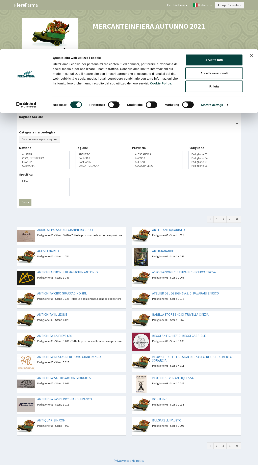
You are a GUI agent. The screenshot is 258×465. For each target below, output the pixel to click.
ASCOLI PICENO (157, 166)
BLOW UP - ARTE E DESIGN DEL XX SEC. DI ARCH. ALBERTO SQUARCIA (192, 358)
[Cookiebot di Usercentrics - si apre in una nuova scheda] (26, 56)
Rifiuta (214, 37)
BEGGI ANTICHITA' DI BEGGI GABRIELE (179, 336)
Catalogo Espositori (199, 72)
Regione (82, 148)
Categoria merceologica (37, 132)
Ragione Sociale (31, 117)
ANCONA (157, 158)
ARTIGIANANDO (163, 251)
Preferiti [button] (228, 72)
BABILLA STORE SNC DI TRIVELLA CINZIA (180, 314)
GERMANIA (44, 166)
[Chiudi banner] (251, 6)
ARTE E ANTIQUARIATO (168, 230)
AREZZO (157, 162)
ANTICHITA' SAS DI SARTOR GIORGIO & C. (65, 378)
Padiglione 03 (213, 154)
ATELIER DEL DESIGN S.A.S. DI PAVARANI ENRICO (185, 293)
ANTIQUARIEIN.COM (51, 420)
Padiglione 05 (213, 162)
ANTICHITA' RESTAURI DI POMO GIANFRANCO (69, 357)
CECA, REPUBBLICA (44, 158)
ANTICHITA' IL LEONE (52, 314)
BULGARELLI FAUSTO (166, 420)
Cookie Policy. (161, 34)
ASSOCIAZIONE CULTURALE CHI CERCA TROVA (184, 272)
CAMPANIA (100, 162)
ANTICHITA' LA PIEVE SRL (54, 336)
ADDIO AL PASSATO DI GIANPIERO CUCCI (65, 230)
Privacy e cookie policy (129, 461)
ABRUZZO (100, 154)
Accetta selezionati (214, 24)
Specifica (26, 174)
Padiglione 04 (213, 158)
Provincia (139, 148)
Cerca (25, 202)
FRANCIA (44, 162)
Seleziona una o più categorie (39, 139)
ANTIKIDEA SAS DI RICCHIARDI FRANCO (64, 399)
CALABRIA (100, 158)
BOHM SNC (159, 399)
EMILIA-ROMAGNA (100, 166)
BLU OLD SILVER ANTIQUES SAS (173, 378)
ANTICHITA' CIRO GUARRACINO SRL (62, 293)
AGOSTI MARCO (48, 251)
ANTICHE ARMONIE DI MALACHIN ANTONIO (67, 272)
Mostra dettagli (212, 55)
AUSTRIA (44, 154)
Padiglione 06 (213, 166)
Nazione (25, 148)
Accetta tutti (214, 10)
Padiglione (196, 148)
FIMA (44, 181)
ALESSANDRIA (157, 154)
